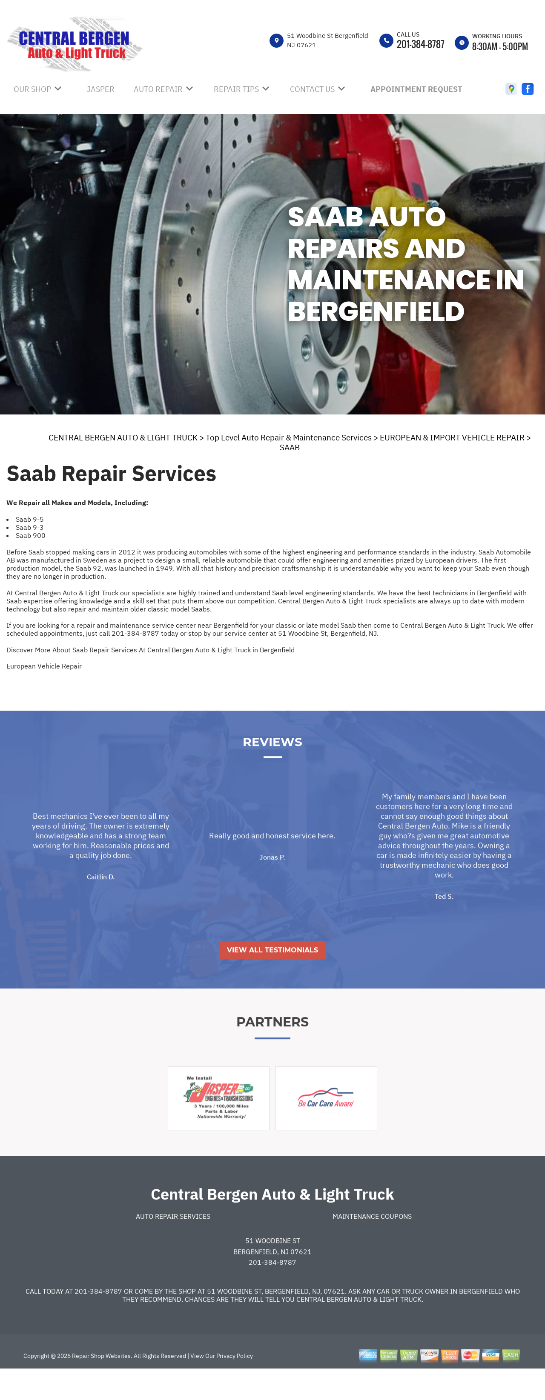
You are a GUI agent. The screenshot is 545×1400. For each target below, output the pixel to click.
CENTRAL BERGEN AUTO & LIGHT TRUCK (123, 437)
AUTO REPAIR (158, 89)
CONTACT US (312, 89)
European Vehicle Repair (44, 666)
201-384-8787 (421, 44)
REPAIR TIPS (236, 89)
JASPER (101, 89)
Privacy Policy (234, 1385)
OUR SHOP (32, 89)
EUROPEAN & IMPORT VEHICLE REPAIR (452, 437)
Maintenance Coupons (372, 1245)
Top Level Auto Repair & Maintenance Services (289, 437)
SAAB (290, 447)
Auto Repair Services (173, 1245)
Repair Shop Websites (101, 1385)
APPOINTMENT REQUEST (416, 89)
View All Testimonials (272, 979)
